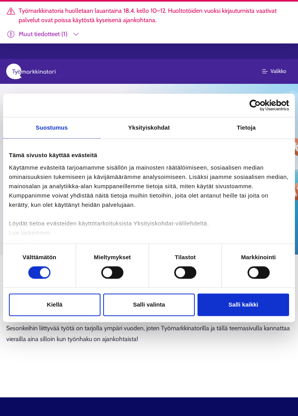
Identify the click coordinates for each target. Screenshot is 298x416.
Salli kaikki (243, 305)
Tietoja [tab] (246, 127)
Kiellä (54, 305)
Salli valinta (149, 305)
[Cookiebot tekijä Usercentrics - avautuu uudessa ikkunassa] (255, 105)
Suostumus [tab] (52, 127)
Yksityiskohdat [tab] (149, 127)
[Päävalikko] (279, 71)
